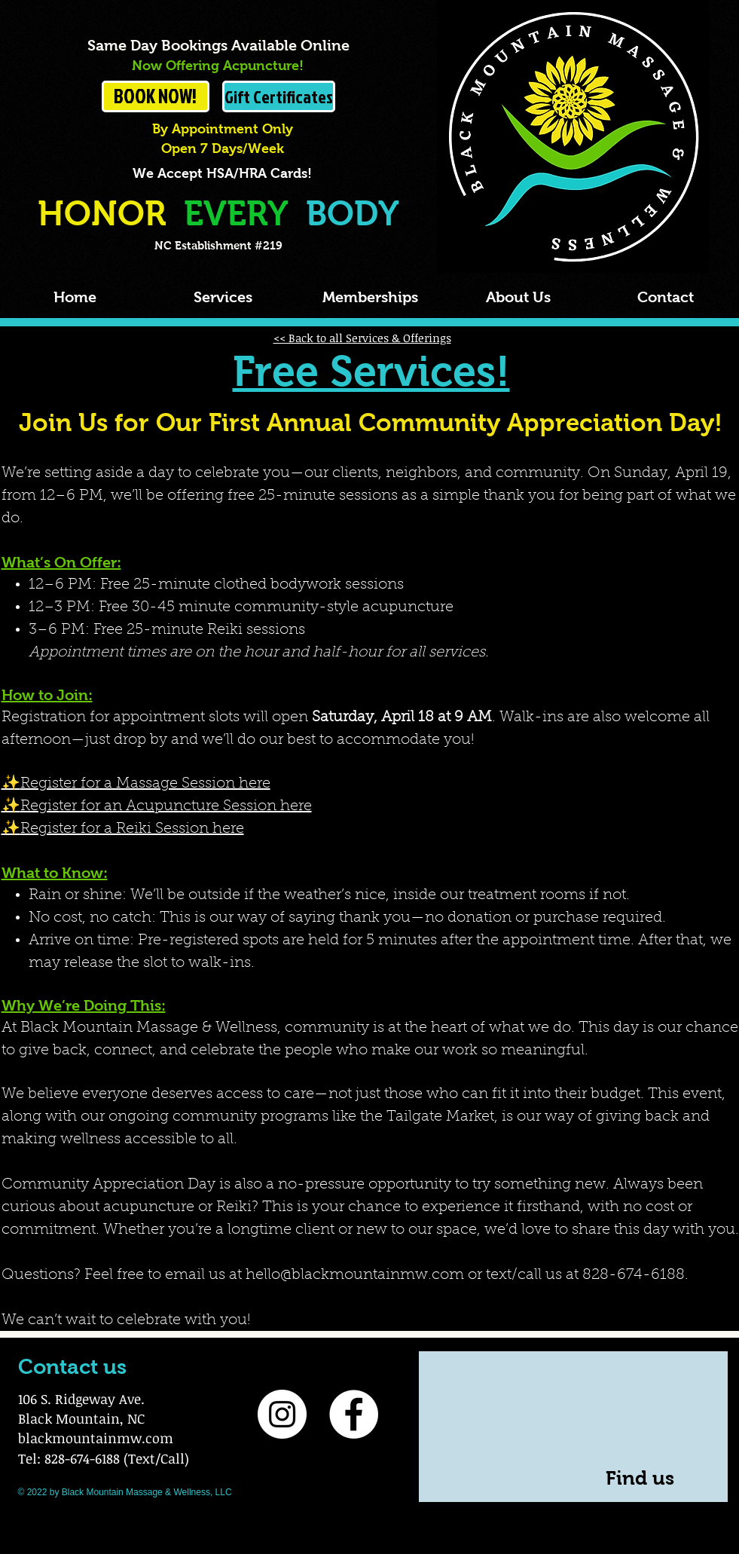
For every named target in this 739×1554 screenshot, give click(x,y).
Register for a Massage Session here (145, 783)
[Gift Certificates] (278, 96)
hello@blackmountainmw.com (355, 1275)
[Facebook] (353, 1414)
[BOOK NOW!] (155, 96)
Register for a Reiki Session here (132, 829)
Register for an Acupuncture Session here (166, 806)
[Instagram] (282, 1414)
